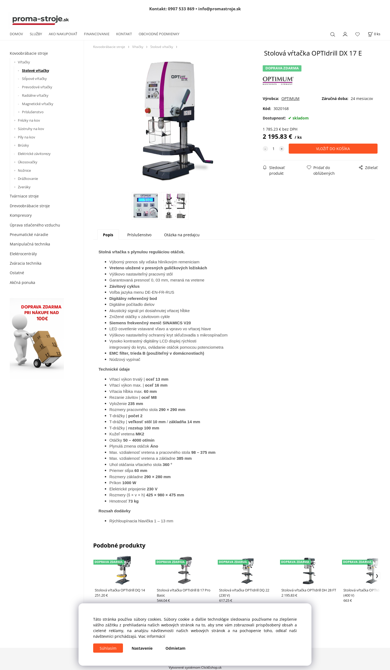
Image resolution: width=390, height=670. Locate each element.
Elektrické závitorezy (34, 153)
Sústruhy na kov (31, 128)
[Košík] (374, 34)
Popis (108, 234)
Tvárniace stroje (24, 196)
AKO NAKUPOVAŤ (63, 33)
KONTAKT (124, 33)
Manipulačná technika (30, 244)
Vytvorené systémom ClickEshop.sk (195, 667)
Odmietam (175, 648)
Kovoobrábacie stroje (29, 53)
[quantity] (273, 149)
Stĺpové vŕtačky (34, 78)
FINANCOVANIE (96, 33)
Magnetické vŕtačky (37, 103)
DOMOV (16, 33)
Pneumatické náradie (29, 234)
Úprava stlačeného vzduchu (35, 225)
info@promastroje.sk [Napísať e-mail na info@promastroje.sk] (219, 8)
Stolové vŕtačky (35, 70)
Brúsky (23, 145)
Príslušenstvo (33, 111)
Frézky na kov (29, 120)
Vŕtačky (24, 62)
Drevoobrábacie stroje (30, 205)
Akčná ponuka (22, 282)
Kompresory (21, 215)
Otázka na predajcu (182, 234)
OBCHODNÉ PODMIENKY (159, 33)
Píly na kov (26, 137)
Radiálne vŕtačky (35, 95)
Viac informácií (151, 636)
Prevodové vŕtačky (37, 87)
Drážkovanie (28, 178)
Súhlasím (108, 648)
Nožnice (24, 170)
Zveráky (24, 187)
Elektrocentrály (23, 253)
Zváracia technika (25, 263)
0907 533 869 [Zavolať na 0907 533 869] (181, 8)
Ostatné (17, 272)
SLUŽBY (36, 33)
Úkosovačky (27, 162)
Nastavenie (142, 648)
